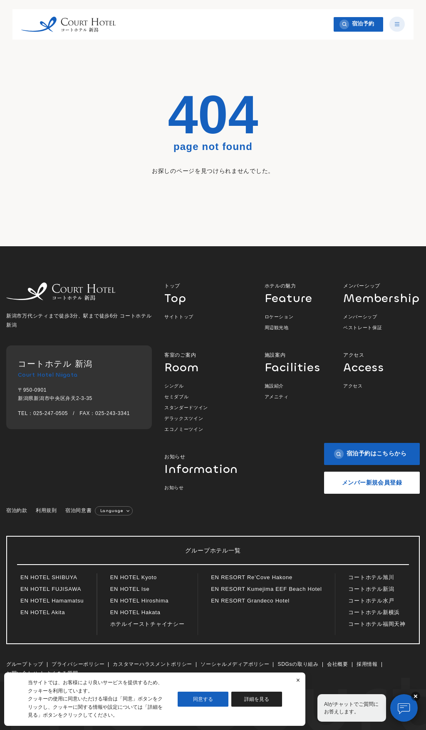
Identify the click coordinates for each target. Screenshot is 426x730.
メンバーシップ (381, 293)
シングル (174, 385)
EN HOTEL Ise (130, 589)
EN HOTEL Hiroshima (139, 601)
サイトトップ (178, 316)
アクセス (381, 362)
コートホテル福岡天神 (377, 624)
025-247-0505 (50, 413)
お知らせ (202, 464)
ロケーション (279, 316)
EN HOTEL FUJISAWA (50, 589)
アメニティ (277, 396)
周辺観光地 (277, 327)
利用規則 (46, 510)
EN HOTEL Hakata (135, 612)
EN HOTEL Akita (42, 612)
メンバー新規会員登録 (372, 482)
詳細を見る (256, 699)
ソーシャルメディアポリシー (235, 664)
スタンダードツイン (186, 407)
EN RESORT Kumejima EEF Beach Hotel (266, 589)
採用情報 (367, 664)
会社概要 (337, 664)
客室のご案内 (202, 362)
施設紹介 (274, 385)
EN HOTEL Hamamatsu (52, 601)
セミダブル (176, 396)
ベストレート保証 (362, 327)
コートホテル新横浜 (374, 612)
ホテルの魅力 (292, 293)
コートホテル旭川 (371, 577)
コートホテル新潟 (371, 589)
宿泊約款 (16, 510)
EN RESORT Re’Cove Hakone (251, 577)
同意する (203, 699)
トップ (202, 293)
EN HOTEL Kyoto (133, 577)
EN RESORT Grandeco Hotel (250, 601)
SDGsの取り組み (297, 664)
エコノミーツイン (183, 429)
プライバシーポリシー (78, 664)
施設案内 (292, 362)
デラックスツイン (183, 418)
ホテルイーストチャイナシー (147, 624)
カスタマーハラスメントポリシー (152, 664)
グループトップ (24, 664)
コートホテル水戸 (371, 601)
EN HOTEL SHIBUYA (48, 577)
